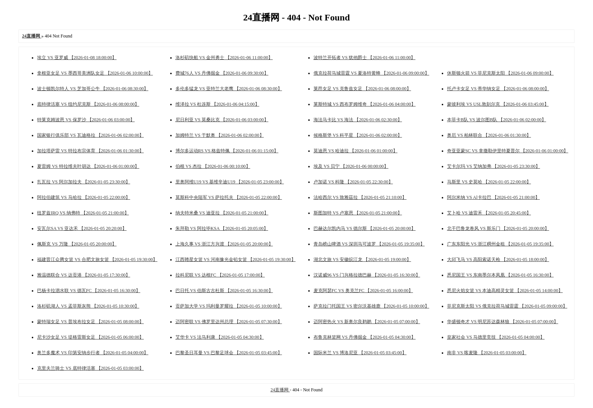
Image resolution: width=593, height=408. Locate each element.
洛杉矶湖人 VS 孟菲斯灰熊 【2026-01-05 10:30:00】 (88, 306)
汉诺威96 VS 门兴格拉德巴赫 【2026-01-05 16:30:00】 (367, 275)
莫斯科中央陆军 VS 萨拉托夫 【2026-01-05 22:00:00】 (228, 197)
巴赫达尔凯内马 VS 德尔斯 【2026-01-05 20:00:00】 (365, 228)
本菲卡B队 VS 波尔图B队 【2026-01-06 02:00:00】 (496, 119)
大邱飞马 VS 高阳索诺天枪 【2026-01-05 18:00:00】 (498, 259)
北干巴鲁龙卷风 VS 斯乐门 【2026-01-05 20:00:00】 (498, 228)
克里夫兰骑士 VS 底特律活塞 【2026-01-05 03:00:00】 (90, 368)
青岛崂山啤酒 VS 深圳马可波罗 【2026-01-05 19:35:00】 (369, 244)
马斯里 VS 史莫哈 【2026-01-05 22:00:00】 (489, 181)
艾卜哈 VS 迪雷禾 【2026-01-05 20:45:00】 (489, 213)
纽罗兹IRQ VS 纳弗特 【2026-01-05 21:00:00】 (83, 213)
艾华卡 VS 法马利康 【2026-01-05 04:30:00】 (219, 337)
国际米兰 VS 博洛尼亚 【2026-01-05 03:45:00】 (360, 352)
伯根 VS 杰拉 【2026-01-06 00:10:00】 (212, 166)
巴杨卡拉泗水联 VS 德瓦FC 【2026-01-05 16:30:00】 (88, 290)
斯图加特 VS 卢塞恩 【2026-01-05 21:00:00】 (358, 213)
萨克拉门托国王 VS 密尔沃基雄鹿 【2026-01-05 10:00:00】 (371, 306)
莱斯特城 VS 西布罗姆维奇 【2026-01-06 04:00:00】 (365, 104)
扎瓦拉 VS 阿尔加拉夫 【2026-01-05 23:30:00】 (83, 181)
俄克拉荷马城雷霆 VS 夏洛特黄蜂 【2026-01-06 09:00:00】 (371, 73)
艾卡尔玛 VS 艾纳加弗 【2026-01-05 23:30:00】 (493, 166)
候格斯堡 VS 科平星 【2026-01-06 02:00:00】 (358, 135)
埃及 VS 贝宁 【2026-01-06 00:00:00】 (351, 166)
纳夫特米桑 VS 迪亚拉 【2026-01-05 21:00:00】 (222, 213)
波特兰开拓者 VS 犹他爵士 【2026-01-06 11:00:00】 (365, 57)
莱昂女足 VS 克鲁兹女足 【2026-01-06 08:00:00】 (362, 88)
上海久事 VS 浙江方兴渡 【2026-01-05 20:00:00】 (224, 244)
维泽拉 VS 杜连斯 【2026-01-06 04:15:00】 (217, 104)
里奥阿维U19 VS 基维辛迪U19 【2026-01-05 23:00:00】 (229, 181)
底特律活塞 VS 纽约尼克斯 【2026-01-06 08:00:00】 (88, 104)
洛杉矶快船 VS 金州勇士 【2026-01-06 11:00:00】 (224, 57)
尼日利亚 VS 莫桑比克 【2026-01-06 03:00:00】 (222, 119)
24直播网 (280, 389)
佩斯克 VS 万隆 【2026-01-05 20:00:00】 (76, 244)
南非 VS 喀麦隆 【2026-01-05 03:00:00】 (486, 352)
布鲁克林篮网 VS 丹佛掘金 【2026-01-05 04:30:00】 (365, 337)
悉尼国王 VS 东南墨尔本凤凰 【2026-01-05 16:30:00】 (500, 275)
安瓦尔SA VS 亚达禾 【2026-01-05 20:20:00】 (81, 228)
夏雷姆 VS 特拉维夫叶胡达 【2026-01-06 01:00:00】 (88, 166)
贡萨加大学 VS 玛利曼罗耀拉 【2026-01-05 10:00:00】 (228, 306)
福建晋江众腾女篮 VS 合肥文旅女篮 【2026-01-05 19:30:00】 (97, 259)
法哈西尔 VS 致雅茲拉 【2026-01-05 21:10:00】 (360, 197)
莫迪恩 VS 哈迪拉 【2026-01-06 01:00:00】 (355, 150)
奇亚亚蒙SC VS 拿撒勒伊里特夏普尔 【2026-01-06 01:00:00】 (507, 150)
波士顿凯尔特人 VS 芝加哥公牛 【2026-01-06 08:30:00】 (92, 88)
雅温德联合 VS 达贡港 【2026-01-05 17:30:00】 (83, 275)
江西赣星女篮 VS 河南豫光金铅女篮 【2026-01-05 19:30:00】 (235, 259)
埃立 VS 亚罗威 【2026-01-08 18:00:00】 (76, 57)
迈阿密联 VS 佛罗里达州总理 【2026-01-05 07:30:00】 (228, 321)
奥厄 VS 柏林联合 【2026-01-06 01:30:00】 (489, 135)
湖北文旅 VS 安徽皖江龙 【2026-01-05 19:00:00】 (362, 259)
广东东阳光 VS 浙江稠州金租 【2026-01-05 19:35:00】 (500, 244)
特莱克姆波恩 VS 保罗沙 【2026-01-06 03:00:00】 (86, 119)
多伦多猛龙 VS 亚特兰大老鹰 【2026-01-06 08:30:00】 (228, 88)
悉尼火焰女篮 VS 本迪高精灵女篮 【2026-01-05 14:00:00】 (505, 290)
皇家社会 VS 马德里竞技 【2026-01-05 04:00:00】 (496, 337)
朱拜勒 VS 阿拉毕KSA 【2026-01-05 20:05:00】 (221, 228)
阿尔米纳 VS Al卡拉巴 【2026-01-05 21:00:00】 (493, 197)
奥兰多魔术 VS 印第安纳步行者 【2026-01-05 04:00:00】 (92, 352)
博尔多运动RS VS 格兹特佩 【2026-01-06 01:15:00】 (226, 150)
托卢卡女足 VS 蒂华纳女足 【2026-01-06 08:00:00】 (498, 88)
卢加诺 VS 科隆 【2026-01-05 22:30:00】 (353, 181)
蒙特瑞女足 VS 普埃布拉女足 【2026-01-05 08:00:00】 (90, 321)
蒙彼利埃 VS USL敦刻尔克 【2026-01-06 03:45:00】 (498, 104)
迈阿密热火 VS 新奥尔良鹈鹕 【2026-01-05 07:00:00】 (367, 321)
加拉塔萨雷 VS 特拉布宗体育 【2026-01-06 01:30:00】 (90, 150)
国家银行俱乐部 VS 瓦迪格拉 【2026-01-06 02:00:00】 (90, 135)
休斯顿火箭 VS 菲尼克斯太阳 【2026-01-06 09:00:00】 (500, 73)
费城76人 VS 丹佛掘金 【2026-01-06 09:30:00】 (222, 73)
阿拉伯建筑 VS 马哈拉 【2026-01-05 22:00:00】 (83, 197)
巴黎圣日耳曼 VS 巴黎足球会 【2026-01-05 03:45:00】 (228, 352)
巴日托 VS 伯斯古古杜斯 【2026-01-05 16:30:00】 (224, 290)
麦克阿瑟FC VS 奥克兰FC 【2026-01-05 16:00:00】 (363, 290)
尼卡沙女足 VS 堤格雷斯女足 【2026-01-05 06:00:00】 (90, 337)
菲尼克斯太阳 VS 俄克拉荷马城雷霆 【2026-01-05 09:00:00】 (507, 306)
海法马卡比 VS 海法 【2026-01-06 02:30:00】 (358, 119)
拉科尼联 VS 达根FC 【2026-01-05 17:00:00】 (220, 275)
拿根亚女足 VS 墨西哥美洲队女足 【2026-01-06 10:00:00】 (95, 73)
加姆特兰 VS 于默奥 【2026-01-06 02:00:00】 (219, 135)
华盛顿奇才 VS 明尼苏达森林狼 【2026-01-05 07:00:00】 (502, 321)
